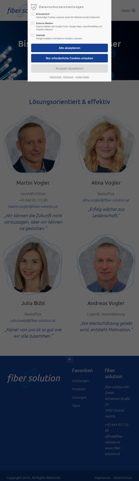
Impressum (68, 77)
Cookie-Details (82, 77)
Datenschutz (56, 77)
